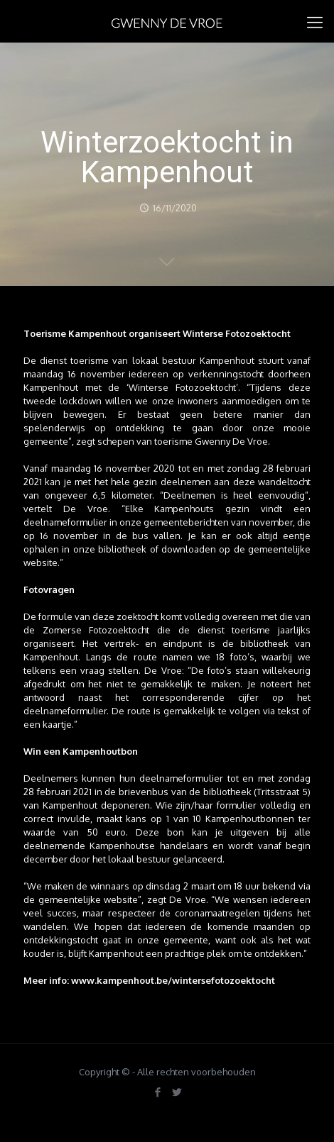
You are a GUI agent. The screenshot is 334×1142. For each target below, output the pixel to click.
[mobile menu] (315, 21)
